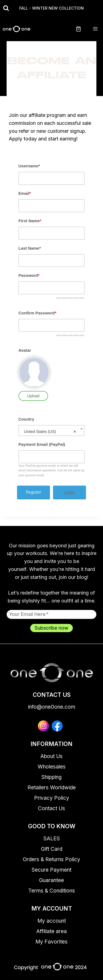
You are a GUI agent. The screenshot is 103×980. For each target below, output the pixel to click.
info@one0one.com (51, 707)
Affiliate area (51, 931)
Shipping (51, 777)
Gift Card (51, 849)
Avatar (24, 350)
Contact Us (51, 808)
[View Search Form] (6, 8)
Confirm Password (37, 313)
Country (26, 419)
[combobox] (51, 430)
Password (29, 275)
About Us (51, 756)
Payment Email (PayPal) (41, 444)
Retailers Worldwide (51, 787)
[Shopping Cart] (81, 29)
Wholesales (52, 767)
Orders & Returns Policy (51, 859)
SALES (51, 838)
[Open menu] (95, 29)
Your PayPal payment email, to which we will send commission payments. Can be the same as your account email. (51, 470)
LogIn (69, 492)
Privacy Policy (51, 798)
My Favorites (51, 942)
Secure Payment (51, 870)
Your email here (29, 614)
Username (29, 166)
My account (51, 921)
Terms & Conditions (51, 891)
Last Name (29, 248)
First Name (29, 220)
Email (24, 193)
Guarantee (51, 880)
